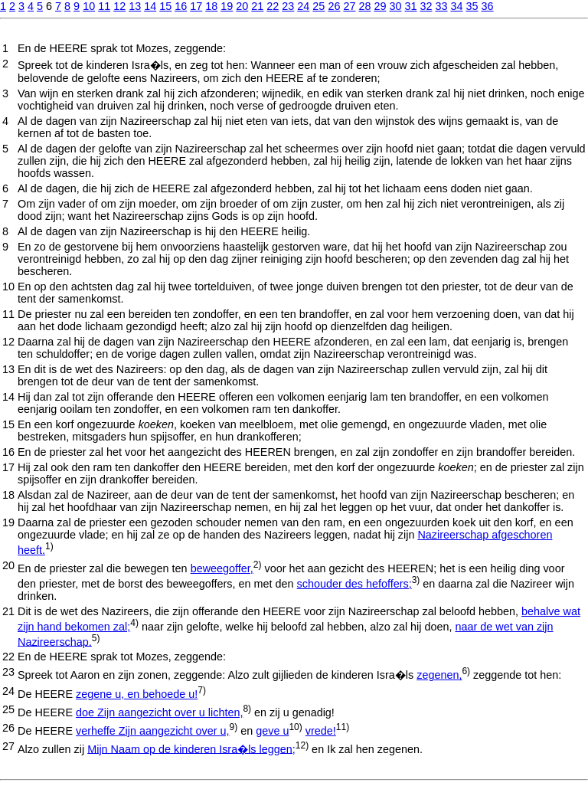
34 (457, 6)
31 (410, 6)
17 (196, 6)
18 (211, 6)
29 (380, 6)
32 (426, 6)
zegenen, (439, 675)
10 (89, 6)
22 (272, 6)
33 (441, 6)
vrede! (320, 731)
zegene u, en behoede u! (137, 694)
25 (318, 6)
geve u (272, 731)
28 (364, 6)
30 (395, 6)
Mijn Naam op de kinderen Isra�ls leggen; (191, 748)
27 (349, 6)
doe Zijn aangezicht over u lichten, (159, 712)
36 (488, 6)
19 (226, 6)
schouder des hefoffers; (354, 584)
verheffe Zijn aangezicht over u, (153, 731)
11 (104, 6)
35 (472, 6)
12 (119, 6)
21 (257, 6)
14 (150, 6)
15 (165, 6)
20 (242, 6)
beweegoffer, (222, 568)
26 (334, 6)
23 (288, 6)
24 (303, 6)
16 (181, 6)
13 (135, 6)
